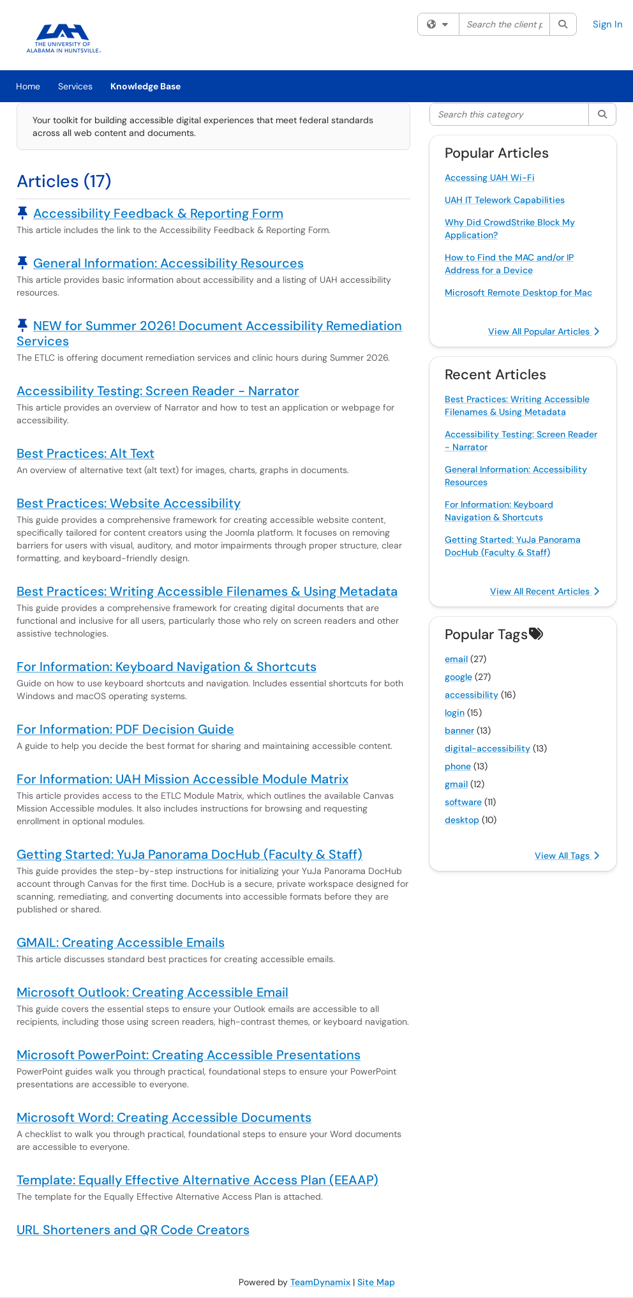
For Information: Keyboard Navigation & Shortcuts (166, 666)
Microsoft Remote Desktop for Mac (518, 292)
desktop (462, 820)
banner (459, 730)
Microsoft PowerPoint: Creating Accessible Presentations (189, 1054)
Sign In (608, 24)
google (458, 677)
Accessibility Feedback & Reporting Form (158, 213)
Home (28, 86)
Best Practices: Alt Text (85, 453)
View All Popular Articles (543, 331)
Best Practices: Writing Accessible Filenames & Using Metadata (207, 591)
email (456, 659)
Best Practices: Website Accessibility (129, 503)
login (455, 712)
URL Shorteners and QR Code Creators (133, 1229)
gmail (456, 784)
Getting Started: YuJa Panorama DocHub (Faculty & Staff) (189, 854)
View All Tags (567, 855)
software (463, 802)
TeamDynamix (320, 1282)
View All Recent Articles (544, 591)
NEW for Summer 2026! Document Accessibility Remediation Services (209, 333)
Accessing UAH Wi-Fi (490, 177)
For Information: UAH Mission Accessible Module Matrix (182, 779)
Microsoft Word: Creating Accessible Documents (164, 1117)
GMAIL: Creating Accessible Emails (121, 942)
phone (458, 766)
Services (75, 86)
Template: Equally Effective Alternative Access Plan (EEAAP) (197, 1180)
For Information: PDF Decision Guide (125, 729)
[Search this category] (510, 114)
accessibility (471, 694)
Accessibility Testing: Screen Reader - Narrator (158, 390)
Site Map (376, 1282)
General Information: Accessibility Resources (168, 263)
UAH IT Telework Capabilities (505, 200)
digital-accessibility (487, 748)
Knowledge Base (145, 86)
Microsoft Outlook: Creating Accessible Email (152, 992)
